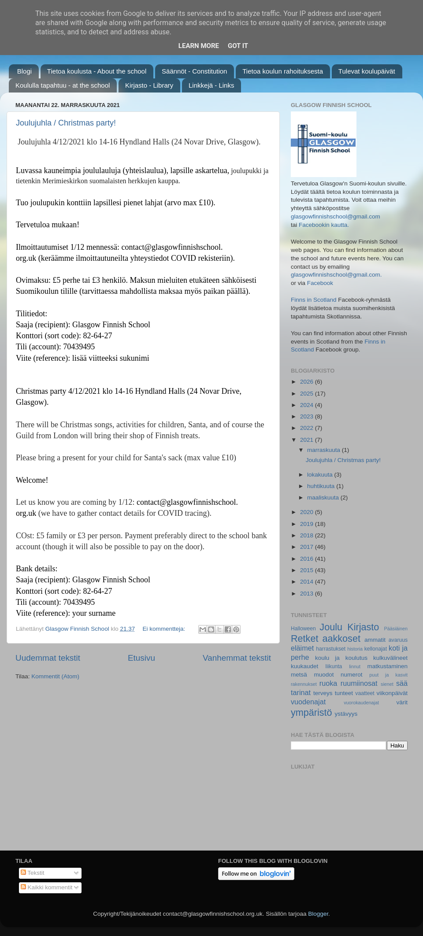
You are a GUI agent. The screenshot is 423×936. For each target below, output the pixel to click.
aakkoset (341, 638)
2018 (307, 535)
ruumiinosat (359, 683)
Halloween (303, 628)
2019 (307, 524)
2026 (307, 381)
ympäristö (311, 712)
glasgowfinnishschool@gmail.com (335, 216)
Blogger (318, 913)
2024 (307, 405)
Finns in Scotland (314, 299)
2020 (307, 512)
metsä (299, 674)
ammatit (375, 639)
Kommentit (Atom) (55, 676)
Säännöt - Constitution (194, 71)
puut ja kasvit (388, 674)
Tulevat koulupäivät (366, 71)
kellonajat (375, 649)
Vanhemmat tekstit (237, 657)
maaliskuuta (324, 497)
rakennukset (304, 684)
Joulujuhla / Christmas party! (66, 122)
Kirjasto (363, 627)
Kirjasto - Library (149, 85)
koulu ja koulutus (341, 658)
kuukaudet (304, 666)
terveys (323, 693)
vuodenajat (308, 702)
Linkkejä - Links (211, 85)
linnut (354, 666)
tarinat (301, 692)
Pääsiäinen (396, 628)
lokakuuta (320, 474)
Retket (304, 638)
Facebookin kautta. (324, 225)
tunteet (344, 693)
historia (355, 648)
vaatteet (364, 693)
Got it (238, 46)
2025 (307, 393)
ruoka (328, 683)
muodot (324, 674)
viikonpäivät (392, 693)
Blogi (24, 71)
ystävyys (346, 713)
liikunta (334, 666)
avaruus (398, 640)
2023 (307, 416)
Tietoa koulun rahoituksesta (282, 71)
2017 (307, 547)
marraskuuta (324, 450)
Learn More (198, 46)
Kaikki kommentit (47, 887)
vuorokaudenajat (361, 702)
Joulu (330, 627)
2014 (307, 581)
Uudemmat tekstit (47, 657)
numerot (352, 674)
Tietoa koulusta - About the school (96, 71)
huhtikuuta (321, 486)
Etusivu (141, 657)
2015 (307, 570)
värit (402, 702)
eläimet (302, 648)
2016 (307, 558)
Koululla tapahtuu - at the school (62, 85)
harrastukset (330, 649)
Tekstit (33, 872)
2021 (307, 440)
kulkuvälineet (390, 658)
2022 (307, 428)
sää (402, 683)
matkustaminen (387, 666)
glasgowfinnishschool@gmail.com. (336, 274)
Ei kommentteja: (164, 628)
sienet (387, 684)
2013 (307, 593)
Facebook (320, 283)
